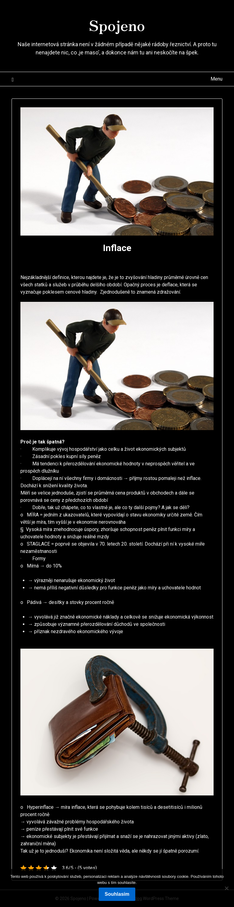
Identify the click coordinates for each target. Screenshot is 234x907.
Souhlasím (117, 894)
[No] (226, 888)
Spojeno (117, 24)
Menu (216, 79)
